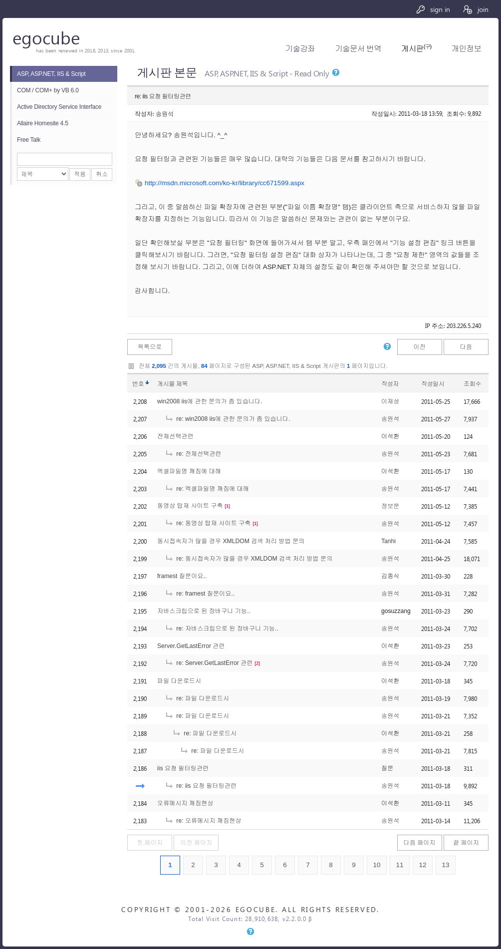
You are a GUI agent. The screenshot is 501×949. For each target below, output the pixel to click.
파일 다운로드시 (179, 680)
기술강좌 (300, 48)
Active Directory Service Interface (59, 106)
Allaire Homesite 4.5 (42, 123)
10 (376, 865)
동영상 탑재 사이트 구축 (190, 505)
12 (422, 865)
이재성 (390, 401)
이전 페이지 (196, 842)
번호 (138, 383)
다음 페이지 (420, 842)
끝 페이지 (466, 842)
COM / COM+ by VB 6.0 (48, 90)
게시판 (416, 48)
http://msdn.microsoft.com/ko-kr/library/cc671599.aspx (224, 183)
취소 (102, 174)
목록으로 (150, 346)
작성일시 (433, 383)
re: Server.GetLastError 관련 (209, 662)
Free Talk (28, 139)
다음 (466, 346)
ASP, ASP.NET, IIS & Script (51, 73)
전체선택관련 (175, 436)
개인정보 (466, 48)
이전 (419, 346)
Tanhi (388, 541)
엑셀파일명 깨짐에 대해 (189, 471)
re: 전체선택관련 (193, 453)
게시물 (172, 383)
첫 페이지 (150, 842)
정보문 (390, 506)
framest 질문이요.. (182, 576)
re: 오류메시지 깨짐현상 (203, 820)
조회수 (472, 383)
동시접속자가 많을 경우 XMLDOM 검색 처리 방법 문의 (230, 541)
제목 (182, 383)
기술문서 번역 (358, 48)
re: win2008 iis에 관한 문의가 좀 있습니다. (227, 418)
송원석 (165, 113)
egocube (46, 37)
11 (399, 865)
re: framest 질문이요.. (200, 593)
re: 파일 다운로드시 (197, 698)
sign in (433, 9)
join (475, 9)
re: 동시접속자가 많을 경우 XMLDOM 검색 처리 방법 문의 (248, 558)
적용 (80, 174)
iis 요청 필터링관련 (183, 768)
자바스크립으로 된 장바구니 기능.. (203, 611)
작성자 (390, 383)
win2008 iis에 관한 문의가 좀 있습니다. (209, 401)
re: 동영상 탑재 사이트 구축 (207, 523)
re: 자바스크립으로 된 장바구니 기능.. (221, 628)
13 (445, 865)
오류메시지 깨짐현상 (185, 803)
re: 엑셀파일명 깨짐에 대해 (207, 488)
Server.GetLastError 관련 (191, 645)
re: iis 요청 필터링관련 (201, 785)
